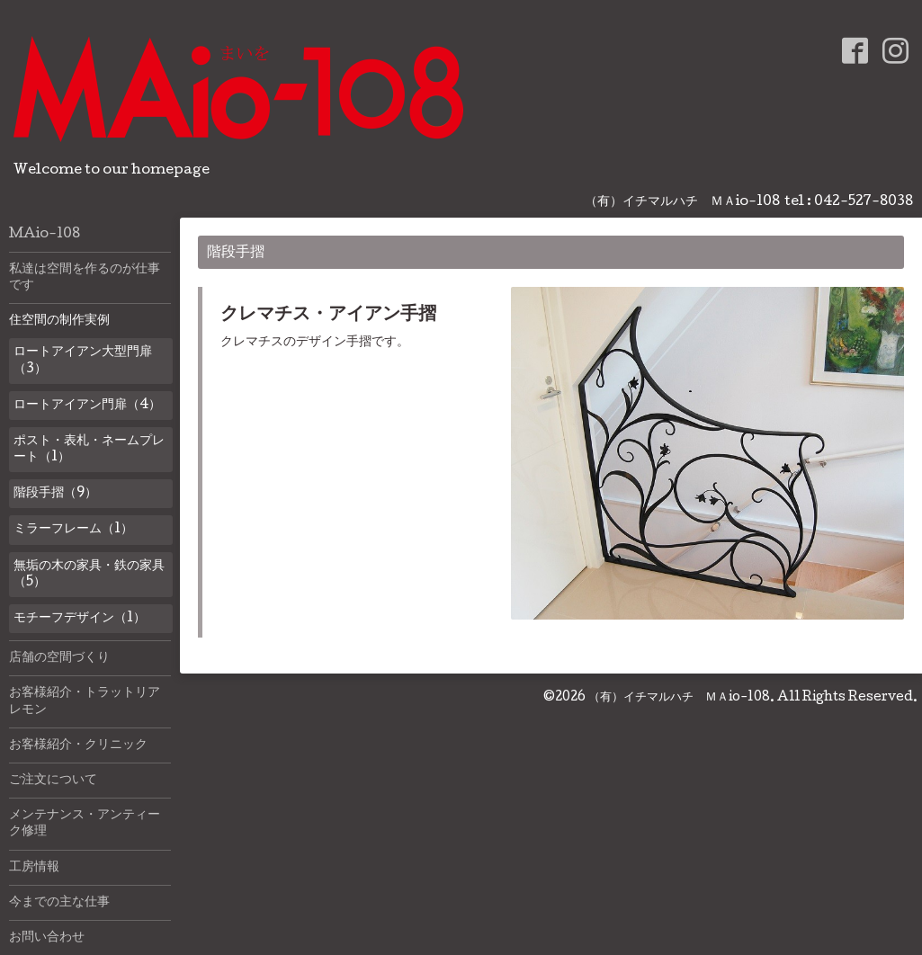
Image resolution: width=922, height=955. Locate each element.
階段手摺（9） (55, 493)
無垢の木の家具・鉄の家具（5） (89, 574)
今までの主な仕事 (59, 903)
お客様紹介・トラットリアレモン (84, 701)
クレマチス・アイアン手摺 (328, 316)
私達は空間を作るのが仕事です (84, 278)
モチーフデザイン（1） (79, 618)
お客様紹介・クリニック (78, 745)
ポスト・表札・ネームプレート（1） (89, 449)
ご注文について (53, 780)
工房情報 (34, 868)
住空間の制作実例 (59, 321)
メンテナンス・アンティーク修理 (84, 823)
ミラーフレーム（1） (73, 529)
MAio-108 (44, 235)
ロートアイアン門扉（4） (87, 405)
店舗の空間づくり (59, 658)
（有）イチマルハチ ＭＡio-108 (679, 698)
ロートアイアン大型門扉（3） (82, 360)
